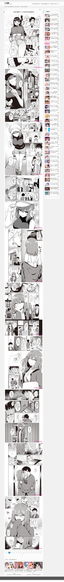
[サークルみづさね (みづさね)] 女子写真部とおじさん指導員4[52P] (38, 570)
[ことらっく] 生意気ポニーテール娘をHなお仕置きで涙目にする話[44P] (54, 134)
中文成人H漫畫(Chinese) (36, 3)
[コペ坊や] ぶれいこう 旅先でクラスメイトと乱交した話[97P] (54, 102)
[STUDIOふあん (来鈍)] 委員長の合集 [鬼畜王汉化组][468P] (54, 24)
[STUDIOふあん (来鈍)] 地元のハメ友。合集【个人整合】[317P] (54, 29)
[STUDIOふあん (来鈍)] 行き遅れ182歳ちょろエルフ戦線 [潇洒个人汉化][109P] (54, 79)
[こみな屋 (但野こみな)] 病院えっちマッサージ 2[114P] (54, 111)
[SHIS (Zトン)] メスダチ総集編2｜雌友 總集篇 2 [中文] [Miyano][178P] (54, 138)
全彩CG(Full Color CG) (53, 3)
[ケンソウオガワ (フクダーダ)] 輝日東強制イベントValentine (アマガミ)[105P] (54, 129)
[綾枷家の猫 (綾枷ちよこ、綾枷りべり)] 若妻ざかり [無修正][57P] (54, 97)
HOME (5, 6)
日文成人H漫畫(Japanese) (45, 3)
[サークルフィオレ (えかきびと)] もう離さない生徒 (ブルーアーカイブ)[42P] (54, 184)
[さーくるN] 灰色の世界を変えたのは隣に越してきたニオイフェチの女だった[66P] (54, 65)
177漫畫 (6, 3)
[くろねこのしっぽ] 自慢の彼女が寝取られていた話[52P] (54, 143)
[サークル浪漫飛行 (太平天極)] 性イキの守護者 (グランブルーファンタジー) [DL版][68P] (28, 570)
